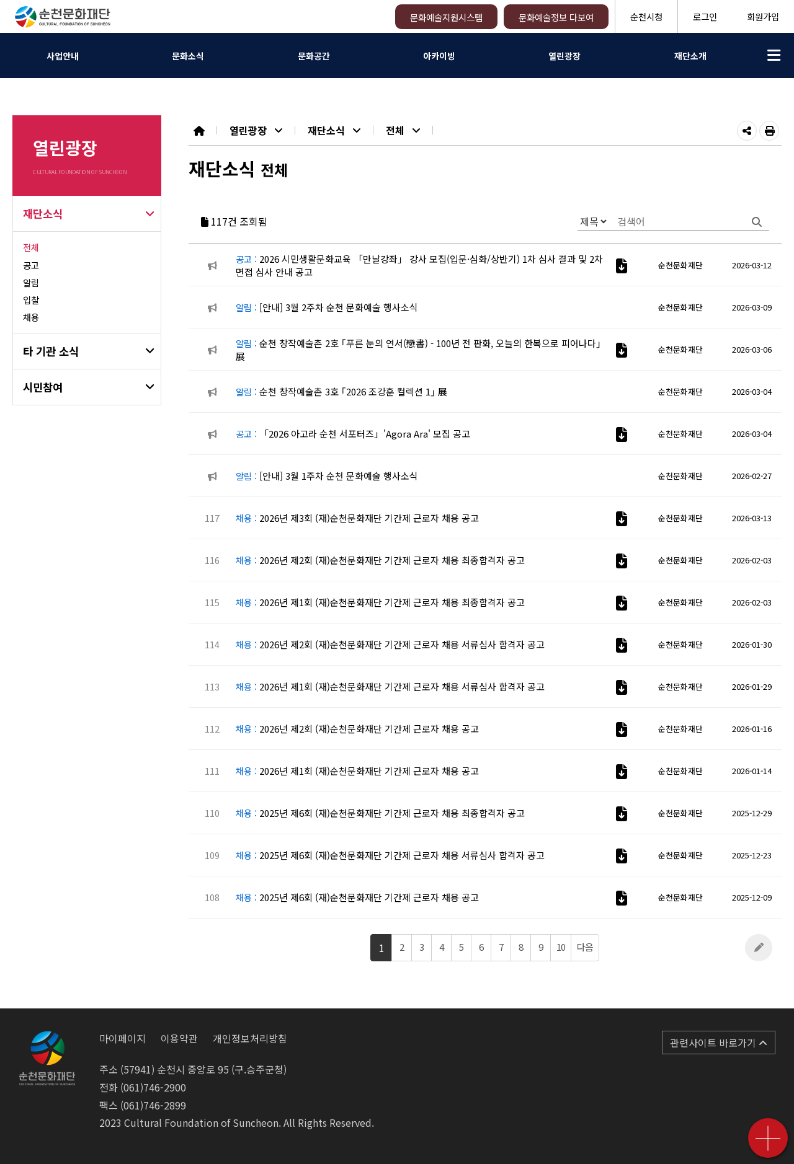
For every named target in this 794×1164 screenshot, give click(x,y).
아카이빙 (439, 56)
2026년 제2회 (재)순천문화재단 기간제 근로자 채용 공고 (357, 728)
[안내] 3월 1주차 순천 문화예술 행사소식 (327, 475)
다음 (585, 946)
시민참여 (43, 387)
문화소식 (188, 56)
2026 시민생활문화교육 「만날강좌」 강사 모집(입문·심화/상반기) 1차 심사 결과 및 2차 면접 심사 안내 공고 (419, 265)
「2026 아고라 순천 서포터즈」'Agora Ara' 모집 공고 (353, 433)
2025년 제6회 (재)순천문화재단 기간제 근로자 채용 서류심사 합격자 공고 (390, 855)
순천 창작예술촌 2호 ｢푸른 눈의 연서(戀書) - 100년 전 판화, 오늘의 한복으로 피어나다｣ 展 (418, 350)
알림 (31, 282)
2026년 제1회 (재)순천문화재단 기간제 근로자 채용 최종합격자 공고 (380, 602)
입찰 (31, 299)
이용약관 (179, 1038)
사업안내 (63, 56)
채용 (31, 317)
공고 (31, 264)
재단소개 (690, 56)
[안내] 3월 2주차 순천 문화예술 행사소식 (327, 307)
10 (560, 946)
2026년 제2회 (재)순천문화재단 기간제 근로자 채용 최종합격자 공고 (380, 560)
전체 (31, 247)
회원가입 (763, 16)
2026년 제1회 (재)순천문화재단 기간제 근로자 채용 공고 (357, 770)
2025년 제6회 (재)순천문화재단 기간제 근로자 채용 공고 (357, 897)
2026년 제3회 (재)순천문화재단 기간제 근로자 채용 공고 (357, 517)
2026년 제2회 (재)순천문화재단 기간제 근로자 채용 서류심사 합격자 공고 (390, 644)
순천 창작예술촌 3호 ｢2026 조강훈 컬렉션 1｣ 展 (341, 391)
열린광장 (564, 56)
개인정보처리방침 (250, 1038)
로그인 (705, 16)
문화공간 (314, 56)
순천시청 (646, 16)
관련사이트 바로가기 (718, 1042)
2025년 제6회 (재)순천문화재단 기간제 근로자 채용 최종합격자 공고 (380, 812)
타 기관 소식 (51, 351)
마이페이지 (122, 1038)
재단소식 (43, 213)
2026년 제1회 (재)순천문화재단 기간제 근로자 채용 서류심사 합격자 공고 (390, 686)
